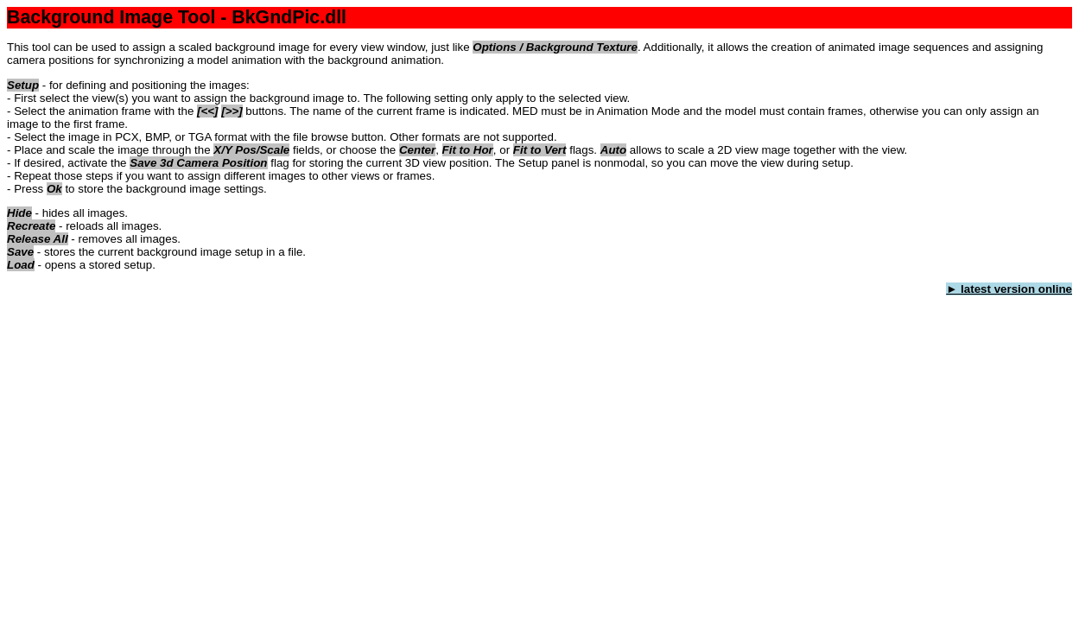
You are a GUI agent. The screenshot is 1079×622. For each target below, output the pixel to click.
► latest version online (1009, 288)
